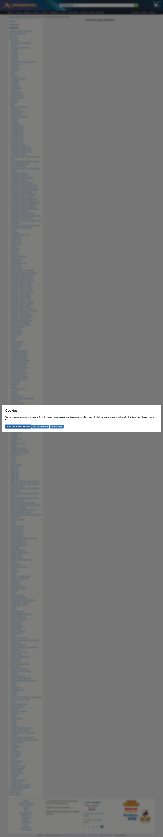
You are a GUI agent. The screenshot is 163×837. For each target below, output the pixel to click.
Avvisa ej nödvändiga (40, 426)
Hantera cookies (56, 426)
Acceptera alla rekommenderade (18, 426)
